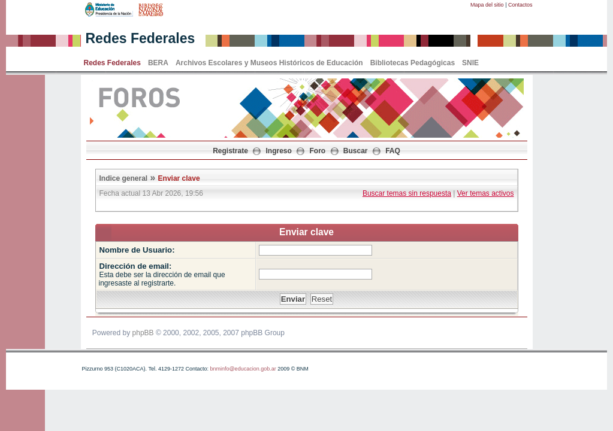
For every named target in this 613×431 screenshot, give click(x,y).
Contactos (520, 5)
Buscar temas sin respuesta (407, 193)
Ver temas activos (485, 193)
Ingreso (279, 151)
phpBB (143, 333)
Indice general (123, 178)
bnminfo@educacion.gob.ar (243, 369)
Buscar (355, 151)
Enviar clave (179, 178)
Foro (318, 151)
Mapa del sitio (487, 5)
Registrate (230, 151)
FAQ (392, 151)
